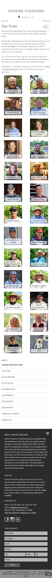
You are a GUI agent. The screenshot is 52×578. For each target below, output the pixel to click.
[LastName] (25, 538)
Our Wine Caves (8, 389)
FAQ (34, 572)
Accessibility (8, 572)
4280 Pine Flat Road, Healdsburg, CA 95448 (20, 513)
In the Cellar (7, 383)
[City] (14, 554)
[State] (30, 554)
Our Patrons (7, 401)
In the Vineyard (8, 377)
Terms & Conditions (23, 572)
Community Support (11, 414)
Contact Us (46, 21)
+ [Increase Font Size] (44, 27)
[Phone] (25, 560)
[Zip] (41, 554)
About (5, 360)
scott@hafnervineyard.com (18, 508)
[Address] (25, 549)
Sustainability (8, 395)
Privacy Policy (43, 572)
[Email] (25, 544)
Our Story (6, 371)
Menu (3, 21)
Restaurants (7, 408)
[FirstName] (25, 533)
